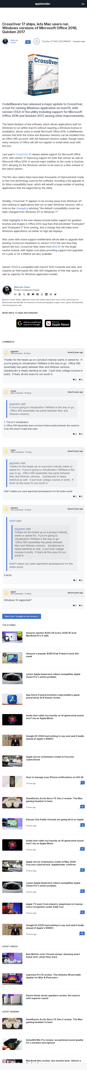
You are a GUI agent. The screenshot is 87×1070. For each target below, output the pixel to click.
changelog (22, 208)
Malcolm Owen (14, 41)
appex (13, 592)
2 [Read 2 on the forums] (82, 825)
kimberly (14, 508)
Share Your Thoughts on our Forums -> (22, 616)
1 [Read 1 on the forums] (82, 783)
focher (13, 391)
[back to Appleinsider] (42, 4)
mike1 (13, 450)
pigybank (14, 351)
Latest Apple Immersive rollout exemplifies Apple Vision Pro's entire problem (53, 884)
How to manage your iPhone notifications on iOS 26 (54, 777)
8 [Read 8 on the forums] (82, 891)
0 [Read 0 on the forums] (82, 806)
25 (28, 42)
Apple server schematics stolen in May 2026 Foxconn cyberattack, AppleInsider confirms (51, 863)
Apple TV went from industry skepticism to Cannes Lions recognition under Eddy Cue (54, 905)
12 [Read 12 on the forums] (82, 933)
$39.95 (56, 246)
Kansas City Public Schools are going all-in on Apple (55, 819)
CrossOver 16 (23, 154)
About (75, 352)
